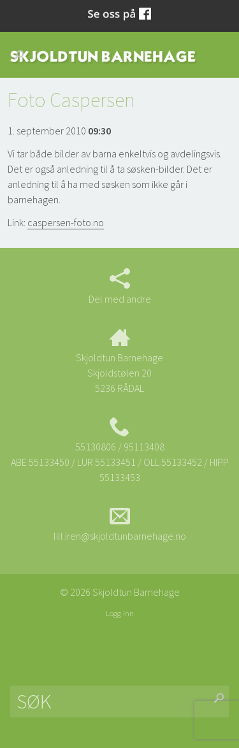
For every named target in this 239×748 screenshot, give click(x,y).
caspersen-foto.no (65, 222)
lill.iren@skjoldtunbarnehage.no (120, 523)
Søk (22, 55)
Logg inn (120, 613)
